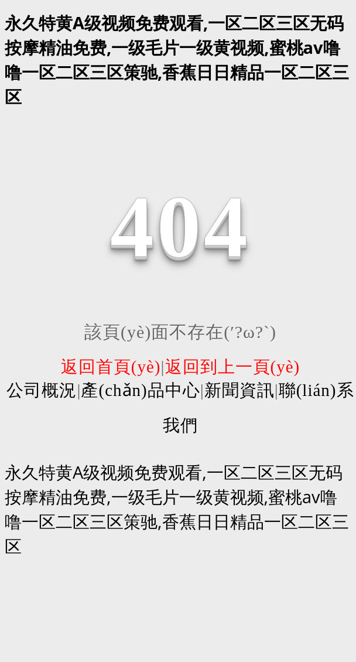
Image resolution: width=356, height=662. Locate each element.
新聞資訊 (239, 390)
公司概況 (41, 390)
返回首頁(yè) (111, 366)
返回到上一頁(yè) (232, 366)
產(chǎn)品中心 (140, 390)
